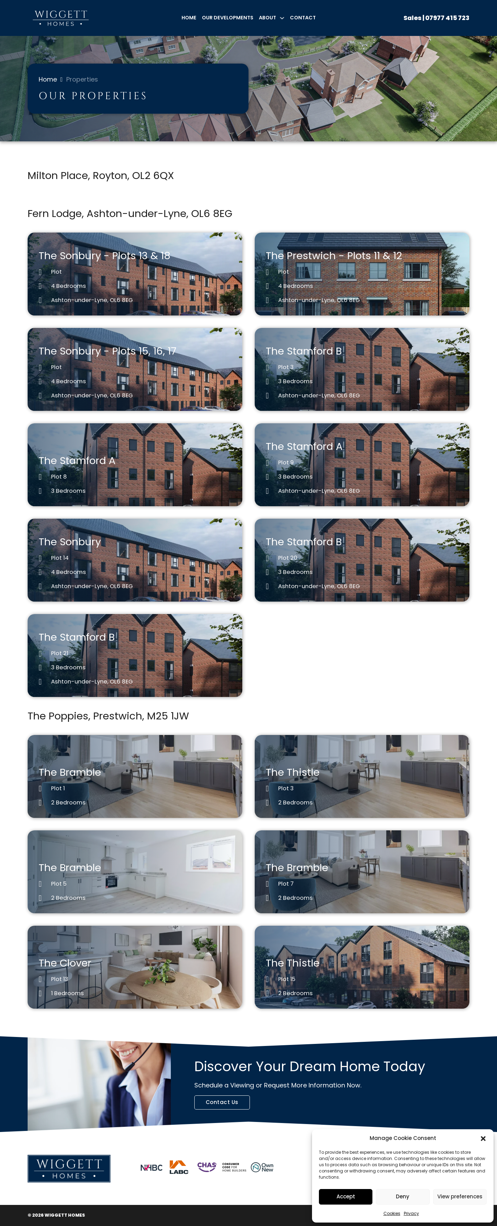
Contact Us (222, 1102)
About (267, 17)
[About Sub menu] (282, 18)
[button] (483, 1138)
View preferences (460, 1196)
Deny (402, 1196)
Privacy (411, 1213)
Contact (303, 17)
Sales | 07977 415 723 (436, 17)
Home (189, 17)
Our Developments (227, 17)
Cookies (391, 1213)
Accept (346, 1196)
